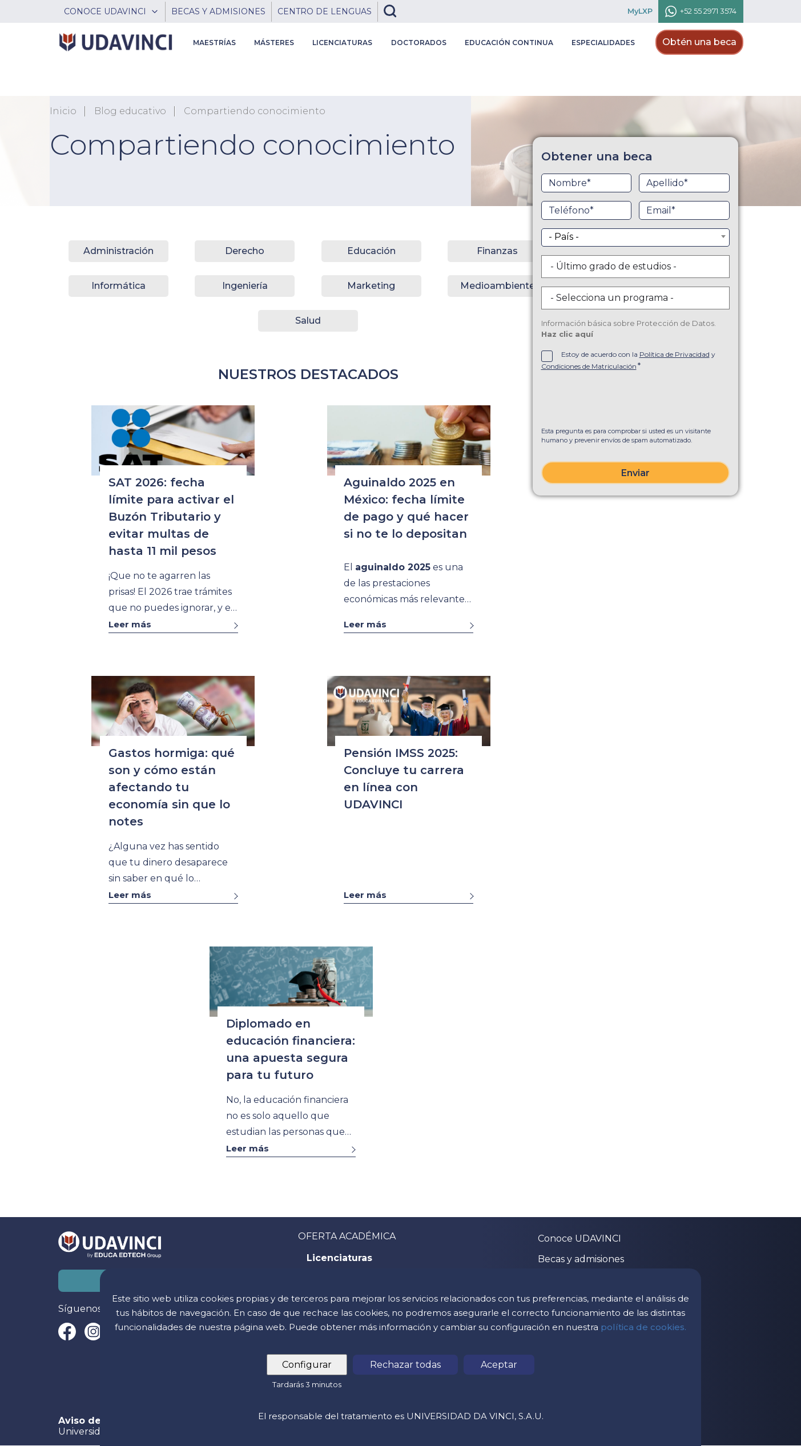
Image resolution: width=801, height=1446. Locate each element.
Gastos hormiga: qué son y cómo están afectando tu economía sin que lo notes (171, 787)
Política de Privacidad (674, 354)
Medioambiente (497, 285)
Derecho (244, 250)
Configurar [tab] (307, 1364)
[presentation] (635, 401)
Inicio (63, 111)
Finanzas (497, 250)
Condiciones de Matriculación (589, 366)
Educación (371, 250)
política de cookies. (643, 1327)
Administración (118, 250)
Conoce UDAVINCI (579, 1238)
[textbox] (635, 237)
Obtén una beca (699, 42)
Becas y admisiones (581, 1259)
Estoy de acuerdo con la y (628, 360)
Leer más (129, 624)
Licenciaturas (339, 1258)
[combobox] (635, 237)
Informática (118, 285)
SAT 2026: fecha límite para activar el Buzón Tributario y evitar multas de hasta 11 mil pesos (171, 517)
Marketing (371, 285)
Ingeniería (245, 285)
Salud (308, 320)
